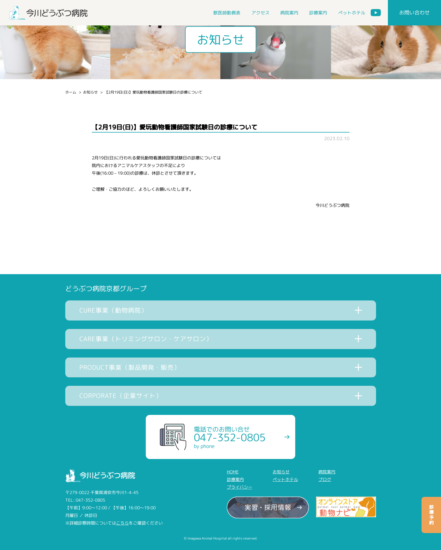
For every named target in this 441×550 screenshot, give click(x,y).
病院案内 (289, 13)
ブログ (324, 479)
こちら (122, 523)
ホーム (70, 92)
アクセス (260, 13)
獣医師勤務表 (226, 13)
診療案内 (318, 13)
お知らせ (90, 92)
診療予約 (431, 514)
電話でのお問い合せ (230, 437)
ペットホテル (351, 13)
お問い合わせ (414, 12)
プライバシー (239, 487)
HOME (233, 472)
